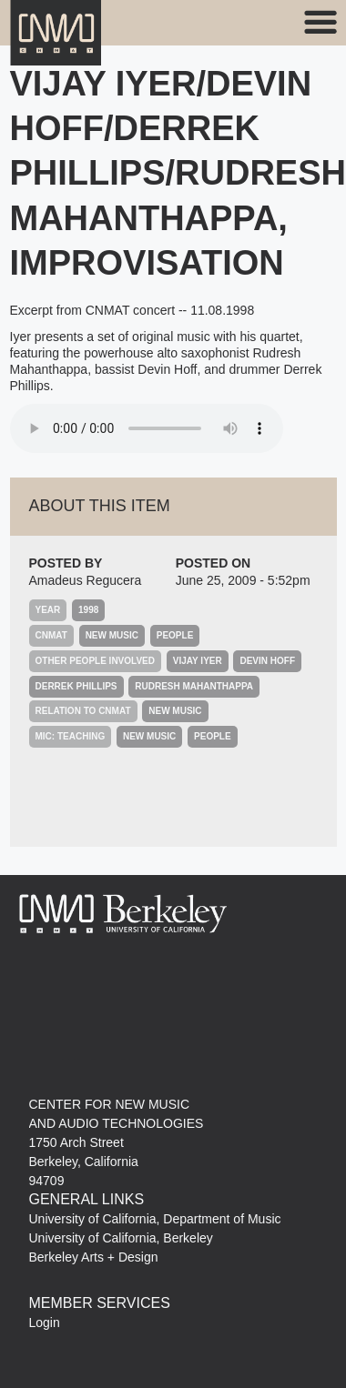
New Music (112, 635)
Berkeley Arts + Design (93, 1257)
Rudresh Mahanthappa (194, 686)
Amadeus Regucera (85, 580)
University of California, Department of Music (155, 1219)
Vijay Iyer (197, 661)
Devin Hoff (267, 661)
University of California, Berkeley (121, 1238)
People (175, 635)
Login (44, 1322)
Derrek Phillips (76, 686)
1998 (88, 610)
